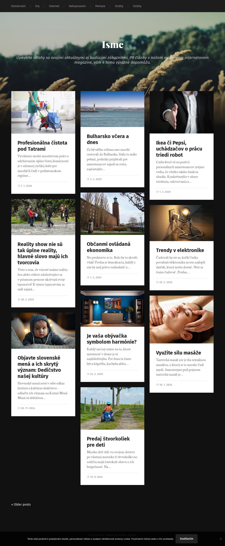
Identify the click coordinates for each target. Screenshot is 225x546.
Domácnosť (18, 6)
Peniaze (100, 6)
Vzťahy (137, 6)
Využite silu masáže (178, 353)
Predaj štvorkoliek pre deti (108, 442)
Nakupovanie (77, 6)
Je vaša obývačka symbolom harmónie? (112, 339)
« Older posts (21, 504)
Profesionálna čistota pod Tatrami (42, 146)
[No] (220, 539)
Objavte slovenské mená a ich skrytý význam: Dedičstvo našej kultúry (39, 367)
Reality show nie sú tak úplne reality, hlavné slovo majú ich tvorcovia (43, 253)
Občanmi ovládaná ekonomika (108, 247)
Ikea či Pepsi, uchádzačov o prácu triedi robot (179, 149)
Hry (37, 6)
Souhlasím (186, 538)
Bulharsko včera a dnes (108, 139)
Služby (119, 6)
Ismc (112, 44)
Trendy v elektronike (180, 250)
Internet (54, 6)
